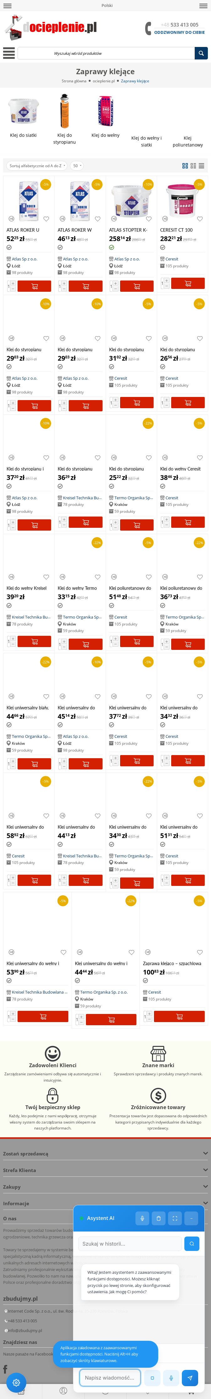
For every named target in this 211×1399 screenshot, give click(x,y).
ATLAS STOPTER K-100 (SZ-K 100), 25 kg (130, 229)
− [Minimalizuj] (191, 1218)
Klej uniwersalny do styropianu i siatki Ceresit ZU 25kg (179, 707)
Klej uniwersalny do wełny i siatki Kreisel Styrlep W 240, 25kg (34, 963)
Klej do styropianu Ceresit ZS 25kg (177, 349)
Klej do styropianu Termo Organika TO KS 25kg (131, 468)
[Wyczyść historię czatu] (159, 1218)
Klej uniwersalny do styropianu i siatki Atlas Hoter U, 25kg (80, 707)
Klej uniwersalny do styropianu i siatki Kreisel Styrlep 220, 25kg (76, 826)
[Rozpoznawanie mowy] (171, 1378)
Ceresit (172, 259)
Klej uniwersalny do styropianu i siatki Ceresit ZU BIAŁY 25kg (28, 826)
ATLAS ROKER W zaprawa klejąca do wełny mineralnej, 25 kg (78, 229)
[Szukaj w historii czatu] (130, 1244)
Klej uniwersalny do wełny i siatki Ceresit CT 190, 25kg (179, 826)
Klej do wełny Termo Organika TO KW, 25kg (80, 587)
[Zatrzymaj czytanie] (152, 1378)
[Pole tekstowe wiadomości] (110, 1377)
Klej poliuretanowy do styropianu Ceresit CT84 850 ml (130, 587)
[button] (7, 6)
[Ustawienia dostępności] (16, 1383)
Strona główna (74, 81)
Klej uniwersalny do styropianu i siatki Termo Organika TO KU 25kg (128, 826)
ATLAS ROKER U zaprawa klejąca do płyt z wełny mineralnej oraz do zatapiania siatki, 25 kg (29, 229)
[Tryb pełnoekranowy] (175, 1218)
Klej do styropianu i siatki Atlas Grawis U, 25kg (27, 468)
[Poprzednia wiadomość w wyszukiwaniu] (128, 1353)
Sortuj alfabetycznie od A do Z (37, 165)
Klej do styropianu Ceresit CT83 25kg (127, 349)
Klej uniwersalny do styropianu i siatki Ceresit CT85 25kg (127, 707)
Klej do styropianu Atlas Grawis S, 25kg (26, 349)
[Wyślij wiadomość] (190, 1378)
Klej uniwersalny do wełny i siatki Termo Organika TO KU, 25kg (103, 963)
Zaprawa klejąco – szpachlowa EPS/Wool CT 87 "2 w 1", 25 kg (173, 963)
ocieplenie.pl (104, 81)
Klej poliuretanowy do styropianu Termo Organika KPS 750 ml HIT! (181, 587)
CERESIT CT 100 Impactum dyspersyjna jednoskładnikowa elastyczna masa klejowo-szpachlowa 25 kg (182, 229)
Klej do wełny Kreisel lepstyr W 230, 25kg (26, 587)
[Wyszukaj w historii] (191, 1244)
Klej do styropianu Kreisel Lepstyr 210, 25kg (76, 468)
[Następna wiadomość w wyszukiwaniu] (150, 1353)
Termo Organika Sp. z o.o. (138, 498)
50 (77, 165)
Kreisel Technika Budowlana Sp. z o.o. (97, 498)
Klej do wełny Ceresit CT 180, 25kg (180, 468)
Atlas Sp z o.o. (24, 259)
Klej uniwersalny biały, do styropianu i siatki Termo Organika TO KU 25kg (28, 707)
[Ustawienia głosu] (142, 1218)
